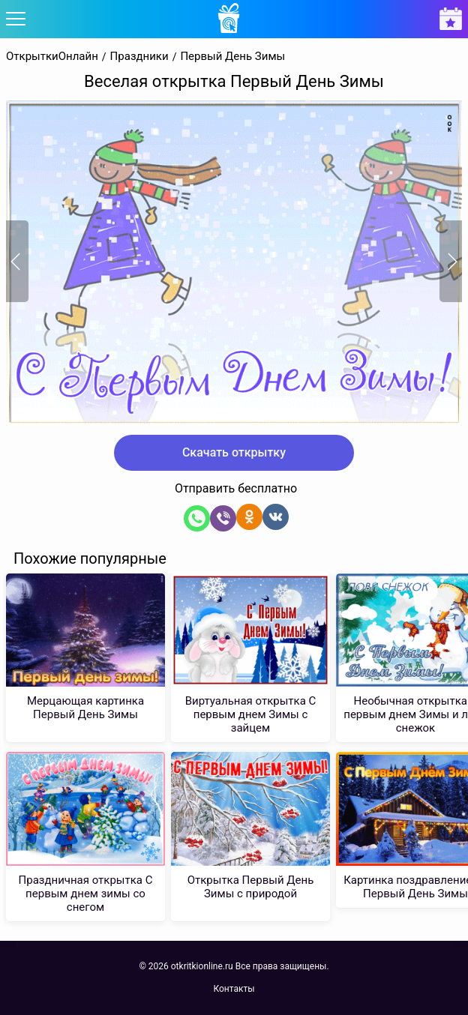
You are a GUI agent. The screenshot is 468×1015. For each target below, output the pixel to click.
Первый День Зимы (232, 56)
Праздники (139, 56)
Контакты (233, 989)
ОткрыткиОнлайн (52, 56)
